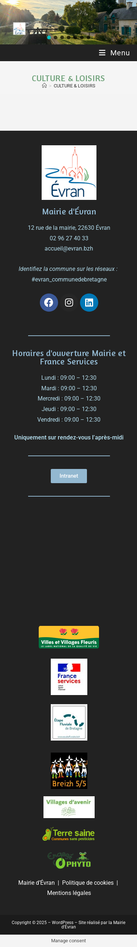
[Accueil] (44, 85)
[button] (49, 37)
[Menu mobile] (114, 52)
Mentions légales (69, 892)
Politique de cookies (88, 882)
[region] (68, 22)
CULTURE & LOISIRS (74, 85)
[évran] (69, 564)
